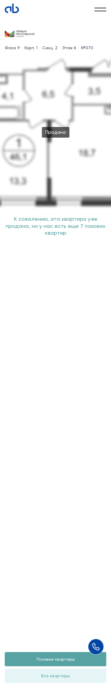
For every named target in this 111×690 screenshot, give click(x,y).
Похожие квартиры (55, 659)
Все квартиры (55, 675)
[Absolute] (12, 8)
